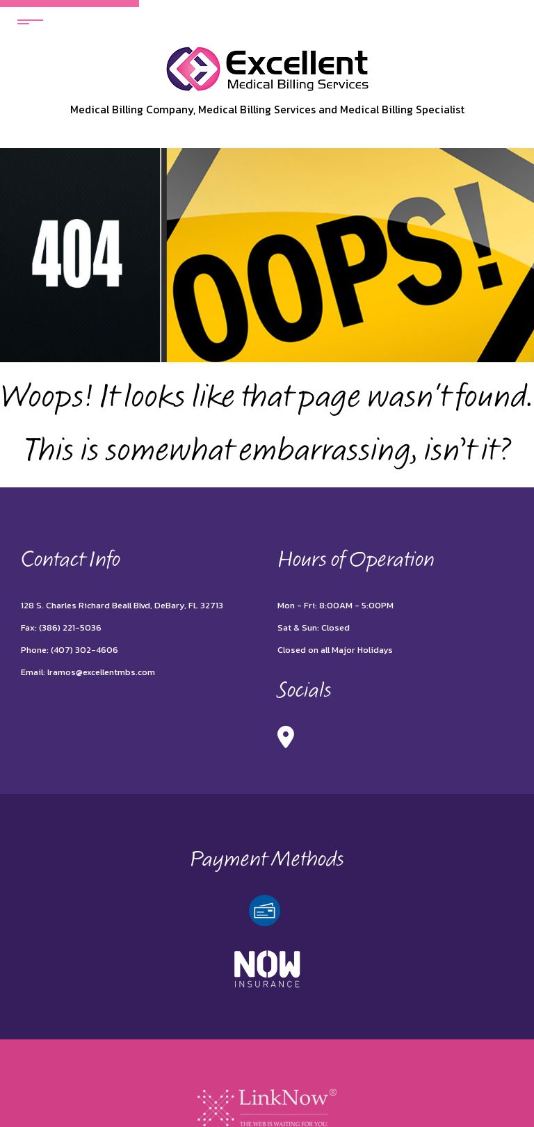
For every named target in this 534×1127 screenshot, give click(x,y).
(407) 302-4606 (84, 649)
